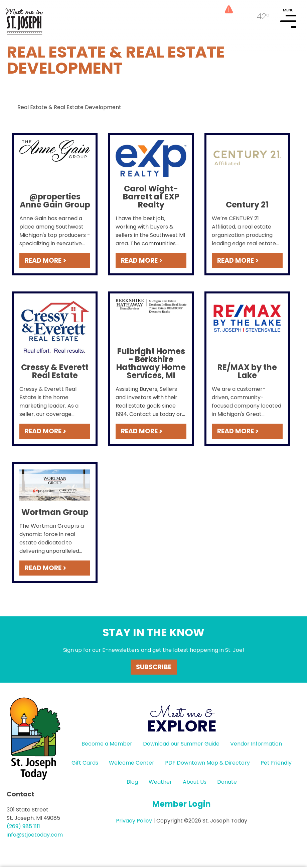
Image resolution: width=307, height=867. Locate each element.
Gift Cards (84, 763)
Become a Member (107, 744)
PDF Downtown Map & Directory (207, 763)
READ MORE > (45, 260)
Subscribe (153, 667)
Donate (227, 782)
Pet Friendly (276, 763)
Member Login (181, 803)
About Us (194, 782)
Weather (160, 782)
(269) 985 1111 (23, 826)
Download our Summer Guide (181, 744)
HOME (24, 19)
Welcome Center (131, 763)
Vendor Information (256, 744)
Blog (132, 782)
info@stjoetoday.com (35, 835)
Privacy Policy (134, 821)
